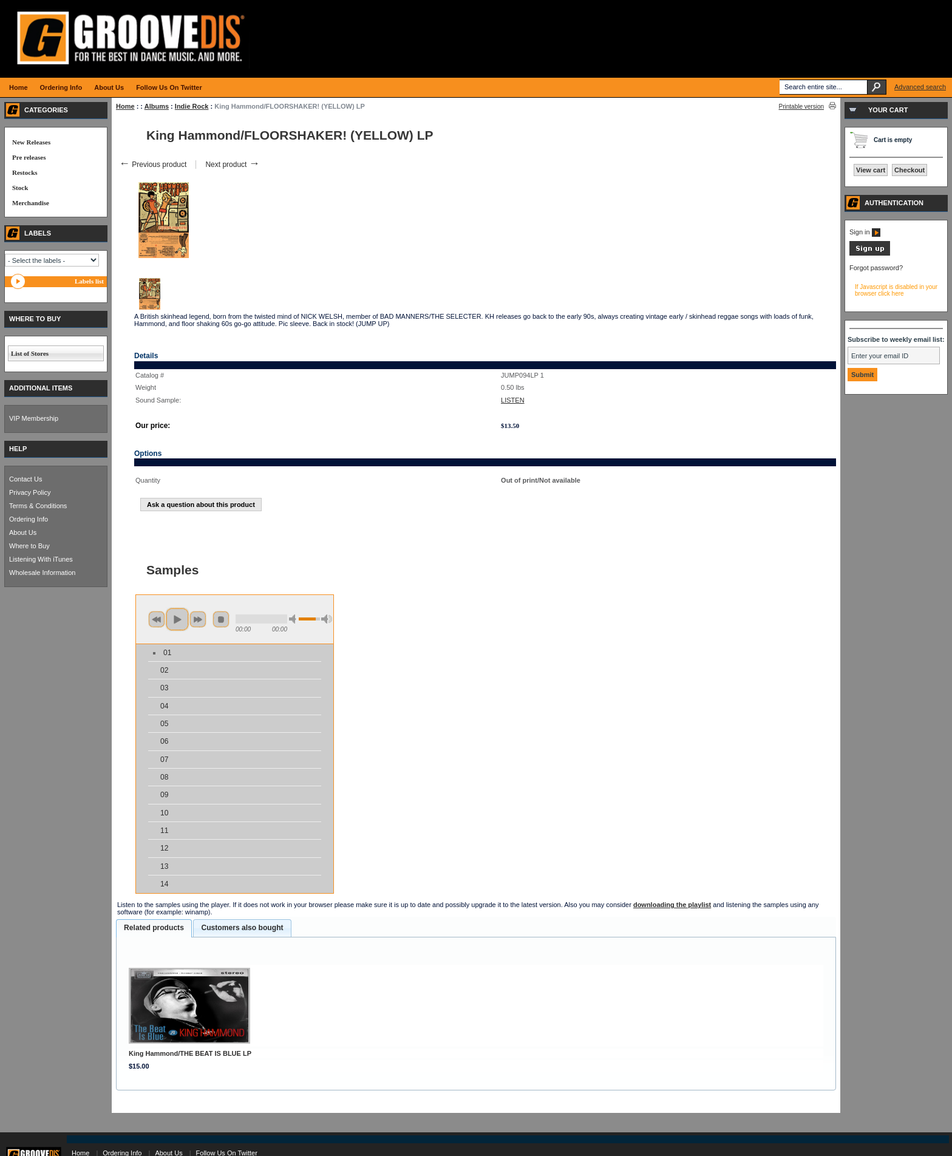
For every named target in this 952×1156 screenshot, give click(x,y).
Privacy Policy (29, 492)
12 (164, 848)
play (177, 619)
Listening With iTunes (41, 559)
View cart (870, 170)
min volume (294, 619)
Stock (20, 187)
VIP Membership (33, 418)
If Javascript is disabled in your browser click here (896, 290)
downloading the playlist (672, 904)
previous (156, 619)
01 (167, 652)
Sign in (864, 232)
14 (164, 884)
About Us (22, 532)
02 (164, 670)
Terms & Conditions (38, 505)
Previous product (152, 164)
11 (164, 830)
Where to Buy (29, 545)
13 (164, 866)
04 (164, 706)
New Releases (31, 142)
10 (164, 813)
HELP (18, 448)
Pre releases (29, 157)
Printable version (801, 106)
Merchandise (30, 202)
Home (125, 106)
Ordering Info (28, 519)
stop (220, 619)
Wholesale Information (42, 572)
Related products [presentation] (154, 927)
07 (164, 759)
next (197, 619)
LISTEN (513, 400)
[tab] (154, 928)
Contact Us (25, 479)
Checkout (909, 170)
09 (164, 794)
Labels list (89, 281)
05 (164, 723)
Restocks (25, 172)
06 (164, 741)
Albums (156, 106)
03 (164, 688)
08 (164, 777)
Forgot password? (876, 267)
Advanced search (920, 86)
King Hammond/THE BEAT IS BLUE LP (190, 1053)
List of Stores (30, 353)
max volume (326, 619)
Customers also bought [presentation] (242, 927)
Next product (232, 164)
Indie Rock (192, 106)
